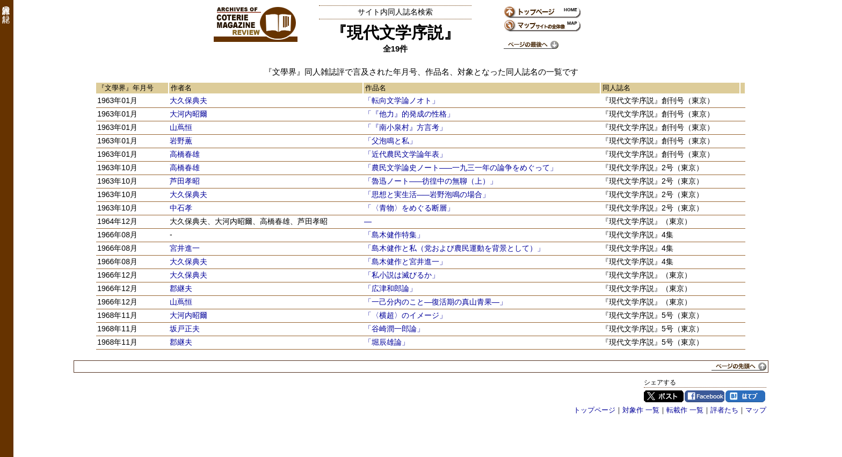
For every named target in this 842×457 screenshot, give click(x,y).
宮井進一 (185, 248)
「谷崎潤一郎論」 (394, 328)
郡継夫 (181, 288)
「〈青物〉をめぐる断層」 (409, 208)
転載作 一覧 (684, 410)
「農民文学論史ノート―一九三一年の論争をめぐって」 (460, 167)
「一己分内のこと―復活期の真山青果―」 (435, 302)
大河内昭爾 (188, 114)
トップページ (594, 410)
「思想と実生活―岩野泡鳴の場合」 (427, 194)
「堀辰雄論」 (386, 342)
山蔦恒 (181, 127)
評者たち (724, 410)
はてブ (745, 396)
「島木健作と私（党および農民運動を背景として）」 (454, 248)
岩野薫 (181, 140)
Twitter (664, 396)
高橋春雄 (185, 154)
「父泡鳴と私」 (390, 140)
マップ (755, 410)
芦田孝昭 (185, 181)
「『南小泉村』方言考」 (405, 127)
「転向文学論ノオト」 (401, 100)
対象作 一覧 (640, 410)
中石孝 (181, 208)
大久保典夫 (188, 100)
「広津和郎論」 (390, 288)
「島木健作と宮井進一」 (405, 261)
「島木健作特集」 (394, 234)
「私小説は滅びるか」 (401, 275)
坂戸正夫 (185, 328)
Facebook (704, 396)
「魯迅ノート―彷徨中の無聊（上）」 (430, 181)
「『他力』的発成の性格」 (409, 114)
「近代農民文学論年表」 (405, 154)
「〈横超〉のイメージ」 (405, 315)
